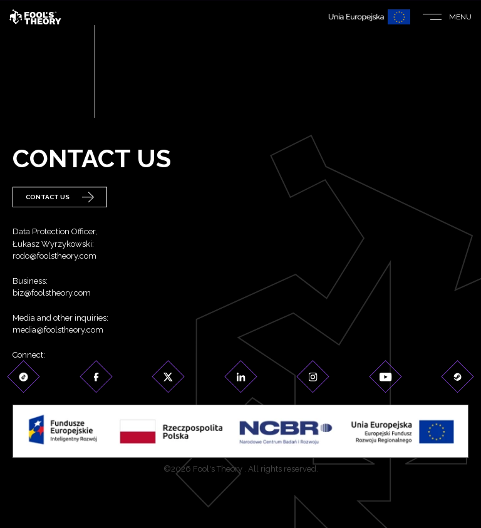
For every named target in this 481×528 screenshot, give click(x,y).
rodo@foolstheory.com (54, 257)
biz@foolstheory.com (52, 294)
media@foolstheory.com (58, 331)
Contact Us (60, 197)
